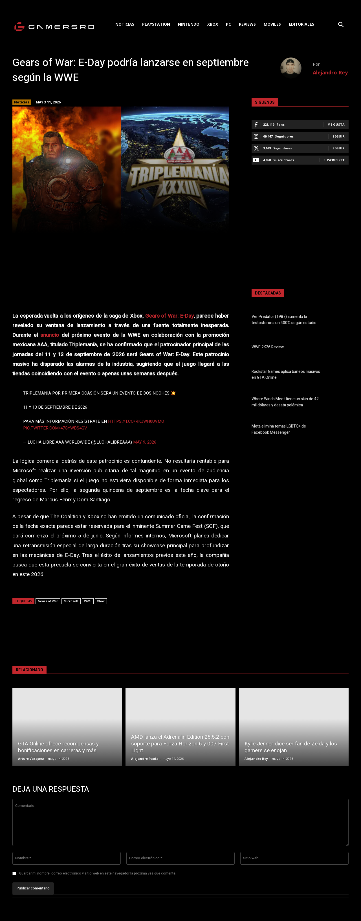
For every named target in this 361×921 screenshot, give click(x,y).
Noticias (21, 102)
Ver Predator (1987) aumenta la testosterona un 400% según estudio (284, 320)
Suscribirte (334, 160)
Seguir (339, 136)
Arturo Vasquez (31, 758)
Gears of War (48, 601)
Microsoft (71, 601)
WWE (87, 601)
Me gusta (336, 124)
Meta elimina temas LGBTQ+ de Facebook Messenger (279, 429)
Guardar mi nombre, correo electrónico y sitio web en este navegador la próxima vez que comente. (97, 873)
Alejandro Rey (330, 72)
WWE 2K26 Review (268, 347)
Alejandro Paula (145, 758)
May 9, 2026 (144, 442)
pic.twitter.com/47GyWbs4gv (55, 428)
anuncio (49, 335)
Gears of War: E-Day (169, 316)
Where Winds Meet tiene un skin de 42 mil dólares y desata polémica (285, 402)
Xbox (101, 601)
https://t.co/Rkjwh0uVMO (136, 421)
